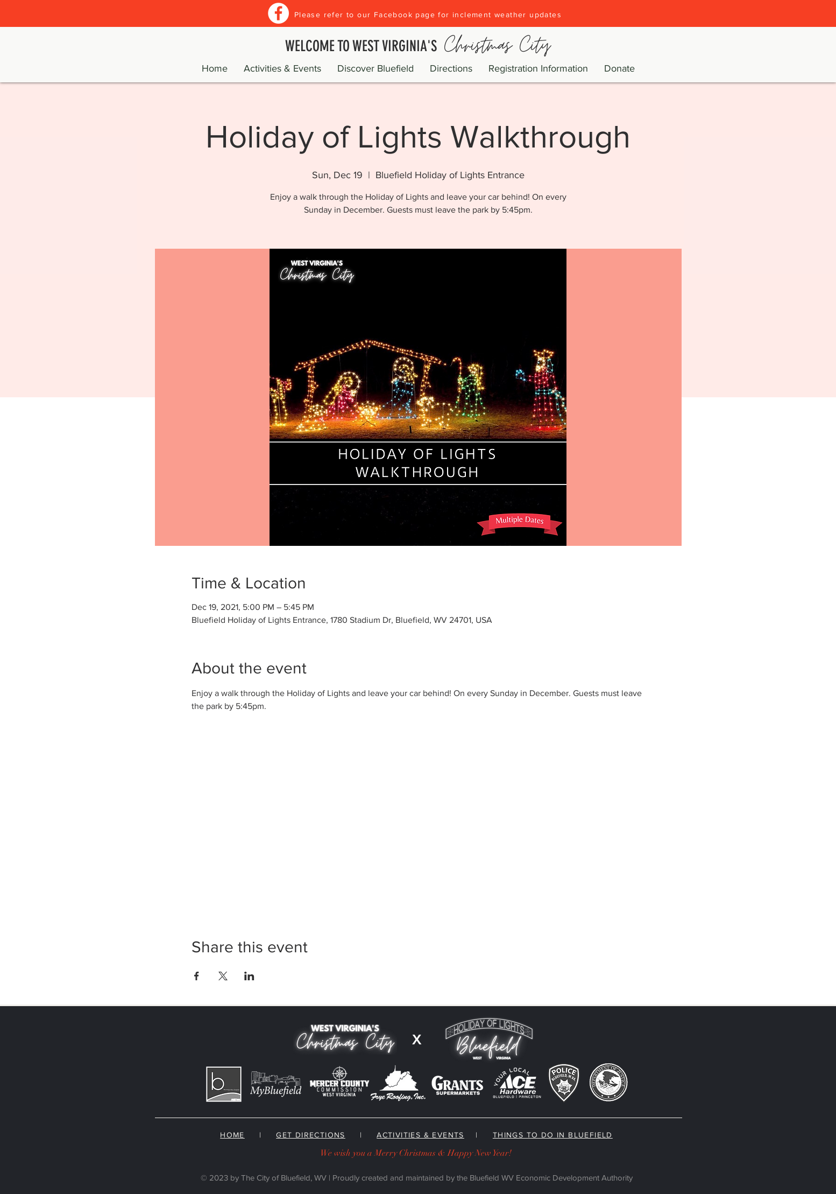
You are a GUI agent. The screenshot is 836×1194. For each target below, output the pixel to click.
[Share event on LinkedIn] (249, 976)
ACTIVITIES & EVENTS (420, 1134)
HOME (232, 1134)
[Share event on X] (223, 976)
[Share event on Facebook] (197, 976)
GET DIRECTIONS (310, 1134)
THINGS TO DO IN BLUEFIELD (553, 1134)
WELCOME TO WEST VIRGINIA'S (417, 46)
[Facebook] (278, 13)
